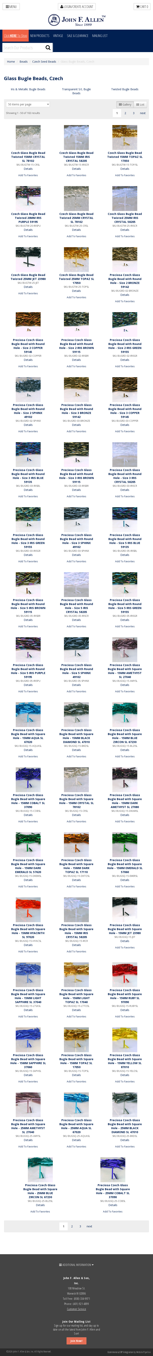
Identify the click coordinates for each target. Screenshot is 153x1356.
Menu (11, 6)
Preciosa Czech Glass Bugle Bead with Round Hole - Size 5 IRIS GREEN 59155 (124, 606)
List (140, 104)
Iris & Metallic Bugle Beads (28, 89)
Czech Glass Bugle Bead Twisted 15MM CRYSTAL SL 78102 (28, 157)
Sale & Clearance (77, 35)
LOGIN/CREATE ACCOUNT (76, 6)
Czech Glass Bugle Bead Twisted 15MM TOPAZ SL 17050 (125, 157)
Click (15, 35)
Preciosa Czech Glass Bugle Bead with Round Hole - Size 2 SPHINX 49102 (28, 411)
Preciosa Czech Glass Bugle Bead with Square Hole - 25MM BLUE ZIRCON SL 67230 (40, 1191)
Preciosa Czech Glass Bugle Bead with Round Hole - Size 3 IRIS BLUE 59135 (28, 476)
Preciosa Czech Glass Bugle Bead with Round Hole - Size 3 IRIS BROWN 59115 (76, 476)
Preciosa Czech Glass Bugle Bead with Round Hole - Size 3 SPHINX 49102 (76, 541)
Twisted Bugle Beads (124, 89)
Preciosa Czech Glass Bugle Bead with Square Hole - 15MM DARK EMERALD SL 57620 (28, 866)
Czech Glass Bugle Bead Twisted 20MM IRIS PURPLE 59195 (28, 218)
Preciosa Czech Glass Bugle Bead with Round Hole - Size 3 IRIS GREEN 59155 (28, 541)
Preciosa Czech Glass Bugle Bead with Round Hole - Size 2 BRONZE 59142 (124, 281)
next (143, 113)
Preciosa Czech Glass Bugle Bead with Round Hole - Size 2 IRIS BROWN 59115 (76, 346)
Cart (142, 6)
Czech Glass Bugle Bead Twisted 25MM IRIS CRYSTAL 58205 (125, 218)
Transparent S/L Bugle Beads (76, 91)
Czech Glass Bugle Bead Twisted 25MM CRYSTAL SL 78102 (76, 218)
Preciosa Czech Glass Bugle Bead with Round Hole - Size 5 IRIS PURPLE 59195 (28, 671)
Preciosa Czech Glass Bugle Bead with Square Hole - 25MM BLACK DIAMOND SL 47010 (125, 1126)
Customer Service (76, 1309)
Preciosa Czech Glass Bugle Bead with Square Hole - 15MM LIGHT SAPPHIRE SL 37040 (28, 996)
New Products (39, 35)
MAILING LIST (100, 35)
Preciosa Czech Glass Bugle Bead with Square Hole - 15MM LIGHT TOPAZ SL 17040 (76, 996)
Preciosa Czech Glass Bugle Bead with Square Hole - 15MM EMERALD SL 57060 (125, 866)
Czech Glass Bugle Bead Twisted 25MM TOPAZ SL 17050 (76, 279)
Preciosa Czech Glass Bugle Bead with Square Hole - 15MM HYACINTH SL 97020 (28, 931)
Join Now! (76, 1341)
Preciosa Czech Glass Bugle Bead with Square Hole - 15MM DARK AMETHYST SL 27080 (125, 801)
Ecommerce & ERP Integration (120, 1352)
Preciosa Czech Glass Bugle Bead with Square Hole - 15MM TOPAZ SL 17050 (76, 1061)
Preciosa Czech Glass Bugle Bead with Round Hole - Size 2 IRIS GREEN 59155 (124, 346)
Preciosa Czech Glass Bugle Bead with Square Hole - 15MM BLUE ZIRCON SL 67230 (125, 736)
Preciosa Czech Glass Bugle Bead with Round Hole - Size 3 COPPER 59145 (124, 411)
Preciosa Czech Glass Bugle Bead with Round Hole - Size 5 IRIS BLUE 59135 (124, 541)
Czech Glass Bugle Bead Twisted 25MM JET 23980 (28, 277)
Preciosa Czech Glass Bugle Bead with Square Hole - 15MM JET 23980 (125, 929)
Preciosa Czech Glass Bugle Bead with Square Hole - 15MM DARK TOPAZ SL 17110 (76, 866)
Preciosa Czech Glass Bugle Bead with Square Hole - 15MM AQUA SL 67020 (28, 736)
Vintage (58, 35)
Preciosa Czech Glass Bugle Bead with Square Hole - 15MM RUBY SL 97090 (125, 996)
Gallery (125, 104)
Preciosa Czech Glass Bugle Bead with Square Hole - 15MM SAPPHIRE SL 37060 (28, 1061)
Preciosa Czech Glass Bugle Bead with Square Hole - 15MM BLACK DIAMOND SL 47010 (76, 736)
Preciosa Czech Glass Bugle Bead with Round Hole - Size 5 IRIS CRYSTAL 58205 (76, 606)
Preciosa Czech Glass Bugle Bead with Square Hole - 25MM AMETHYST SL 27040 (28, 1126)
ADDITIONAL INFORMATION (76, 1265)
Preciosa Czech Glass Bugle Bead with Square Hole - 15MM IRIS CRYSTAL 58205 (76, 931)
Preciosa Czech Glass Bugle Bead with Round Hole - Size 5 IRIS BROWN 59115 (28, 606)
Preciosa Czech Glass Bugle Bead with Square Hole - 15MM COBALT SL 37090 (28, 801)
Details (28, 169)
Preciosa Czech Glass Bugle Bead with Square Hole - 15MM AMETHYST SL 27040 (125, 671)
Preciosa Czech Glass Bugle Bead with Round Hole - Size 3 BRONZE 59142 (76, 411)
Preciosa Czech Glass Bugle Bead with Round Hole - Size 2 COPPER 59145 (28, 346)
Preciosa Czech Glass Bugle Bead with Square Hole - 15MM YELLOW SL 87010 (125, 1061)
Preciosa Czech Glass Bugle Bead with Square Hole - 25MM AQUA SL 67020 (76, 1126)
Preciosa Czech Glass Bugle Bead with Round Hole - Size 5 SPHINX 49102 (76, 671)
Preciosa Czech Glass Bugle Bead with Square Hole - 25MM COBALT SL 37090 (113, 1191)
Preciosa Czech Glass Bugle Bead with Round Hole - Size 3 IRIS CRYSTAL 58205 (124, 476)
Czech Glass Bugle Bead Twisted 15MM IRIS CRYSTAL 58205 (76, 157)
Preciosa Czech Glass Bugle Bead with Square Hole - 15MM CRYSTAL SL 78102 (76, 801)
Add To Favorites (28, 175)
